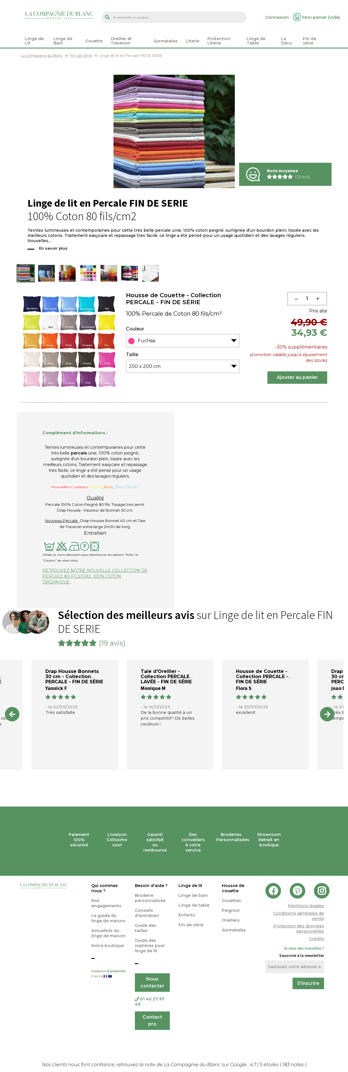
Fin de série (190, 924)
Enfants (186, 915)
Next (327, 714)
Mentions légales (306, 905)
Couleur (135, 329)
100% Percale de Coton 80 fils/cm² (174, 313)
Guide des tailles (145, 928)
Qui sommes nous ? (104, 888)
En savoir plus (53, 248)
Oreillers (231, 920)
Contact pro (152, 1020)
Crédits (316, 938)
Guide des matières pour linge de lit (150, 945)
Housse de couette (233, 888)
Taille (132, 354)
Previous (12, 714)
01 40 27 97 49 (149, 1001)
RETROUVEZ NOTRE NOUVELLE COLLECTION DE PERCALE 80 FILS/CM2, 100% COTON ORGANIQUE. (95, 576)
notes (293, 1064)
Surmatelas (234, 930)
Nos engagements (106, 903)
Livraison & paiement (108, 974)
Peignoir (231, 910)
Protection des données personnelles (298, 928)
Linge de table (193, 905)
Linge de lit (190, 885)
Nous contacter (152, 982)
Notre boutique (107, 945)
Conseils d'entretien (147, 913)
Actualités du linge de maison (108, 933)
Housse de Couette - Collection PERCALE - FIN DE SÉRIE (173, 299)
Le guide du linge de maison (108, 918)
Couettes (231, 900)
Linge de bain (193, 895)
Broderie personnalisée (150, 898)
